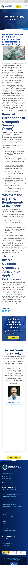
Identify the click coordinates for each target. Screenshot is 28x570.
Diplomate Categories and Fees (10, 494)
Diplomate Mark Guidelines (9, 531)
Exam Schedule (6, 499)
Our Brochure (6, 526)
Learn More (14, 337)
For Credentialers (20, 2)
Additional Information (17, 561)
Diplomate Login (18, 6)
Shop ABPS (3, 2)
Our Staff (5, 519)
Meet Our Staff (14, 457)
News (4, 524)
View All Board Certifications (10, 490)
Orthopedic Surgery (7, 294)
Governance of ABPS (8, 517)
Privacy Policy (8, 561)
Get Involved (8, 2)
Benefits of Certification (9, 492)
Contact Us (5, 533)
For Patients (14, 2)
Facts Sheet (6, 529)
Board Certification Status (9, 497)
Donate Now (6, 546)
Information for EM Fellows (9, 504)
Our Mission (5, 515)
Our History (5, 512)
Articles (4, 522)
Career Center (6, 548)
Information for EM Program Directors (12, 507)
